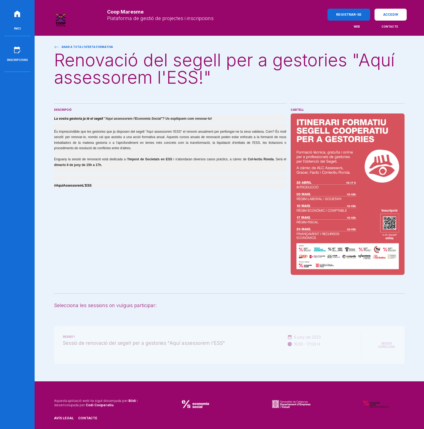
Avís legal (64, 418)
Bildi (132, 401)
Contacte (87, 418)
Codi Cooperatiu (100, 405)
